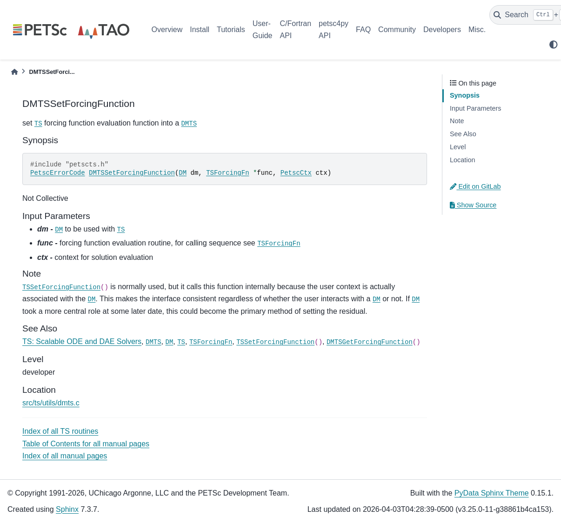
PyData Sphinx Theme (491, 493)
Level (458, 147)
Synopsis (465, 95)
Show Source (473, 205)
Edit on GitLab (475, 186)
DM (183, 173)
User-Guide (263, 30)
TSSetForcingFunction (61, 287)
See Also (463, 134)
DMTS (189, 123)
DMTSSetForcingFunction (132, 173)
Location (462, 160)
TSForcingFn (227, 173)
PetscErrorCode (57, 173)
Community (397, 29)
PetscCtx (296, 173)
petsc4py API (333, 30)
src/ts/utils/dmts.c (51, 403)
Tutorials (231, 29)
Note (457, 121)
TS (38, 123)
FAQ (363, 29)
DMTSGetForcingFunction (370, 342)
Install (199, 29)
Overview (167, 29)
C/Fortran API (295, 30)
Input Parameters (475, 108)
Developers (442, 29)
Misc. (477, 29)
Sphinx (67, 509)
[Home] (14, 72)
